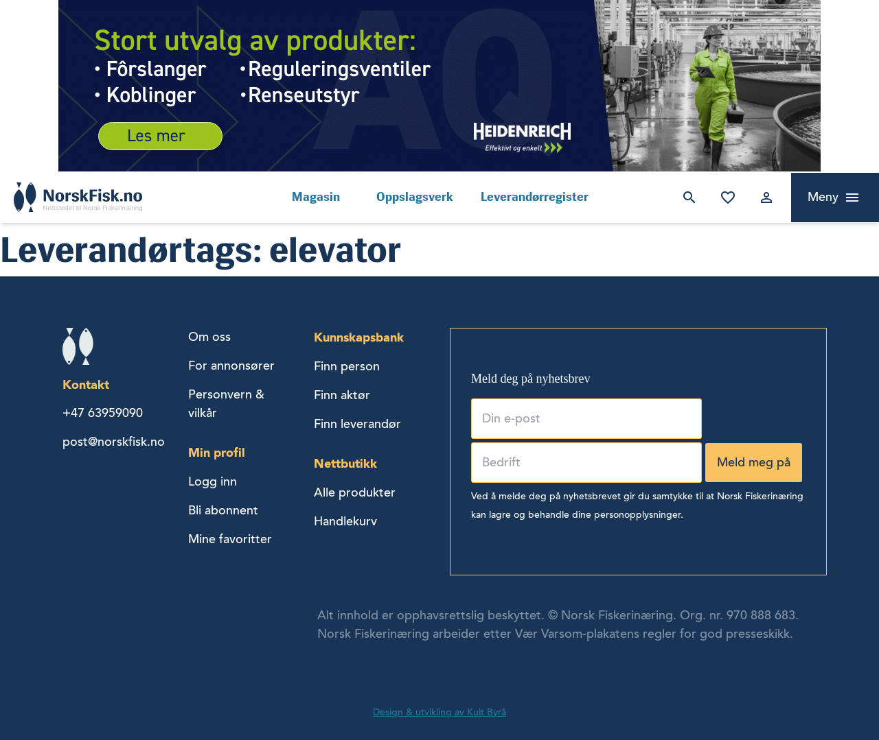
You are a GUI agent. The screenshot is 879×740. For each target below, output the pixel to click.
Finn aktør (342, 395)
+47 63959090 (102, 412)
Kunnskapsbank (359, 337)
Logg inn (763, 197)
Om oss (209, 336)
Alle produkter (355, 492)
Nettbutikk (345, 463)
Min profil (216, 452)
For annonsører (231, 365)
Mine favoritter (725, 197)
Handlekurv (345, 521)
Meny (823, 196)
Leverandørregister (535, 196)
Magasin (316, 196)
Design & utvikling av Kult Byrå (439, 712)
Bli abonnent (223, 510)
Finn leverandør (357, 423)
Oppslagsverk (414, 196)
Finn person (347, 366)
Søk (686, 197)
